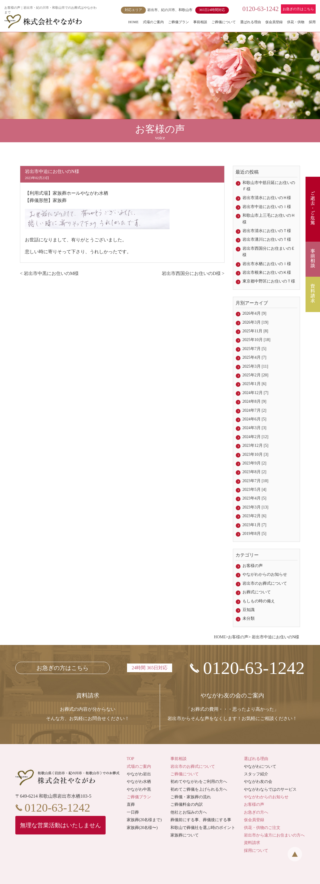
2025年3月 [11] (255, 366)
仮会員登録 (274, 22)
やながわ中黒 (139, 789)
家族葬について (184, 835)
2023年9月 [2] (254, 463)
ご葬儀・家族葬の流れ (190, 797)
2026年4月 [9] (254, 313)
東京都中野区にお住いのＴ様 (268, 281)
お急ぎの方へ (256, 812)
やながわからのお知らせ (264, 574)
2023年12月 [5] (255, 445)
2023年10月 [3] (255, 454)
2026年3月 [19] (255, 322)
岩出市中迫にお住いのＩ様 (266, 207)
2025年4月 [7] (254, 357)
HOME (133, 22)
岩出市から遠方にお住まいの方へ (274, 835)
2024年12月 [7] (255, 393)
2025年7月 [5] (254, 349)
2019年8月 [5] (254, 533)
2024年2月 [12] (255, 437)
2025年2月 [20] (255, 375)
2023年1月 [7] (254, 525)
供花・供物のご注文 (262, 827)
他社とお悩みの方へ (188, 812)
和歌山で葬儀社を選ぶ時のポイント (202, 827)
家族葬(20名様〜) (142, 827)
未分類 (248, 618)
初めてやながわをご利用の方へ (198, 781)
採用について (256, 850)
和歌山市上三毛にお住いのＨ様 (268, 218)
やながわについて (260, 766)
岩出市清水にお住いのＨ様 (266, 198)
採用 (312, 22)
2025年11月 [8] (255, 331)
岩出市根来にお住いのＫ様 (266, 272)
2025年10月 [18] (256, 340)
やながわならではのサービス (270, 789)
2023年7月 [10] (255, 481)
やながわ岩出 (139, 774)
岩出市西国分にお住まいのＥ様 (268, 251)
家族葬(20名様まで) (144, 820)
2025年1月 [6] (254, 384)
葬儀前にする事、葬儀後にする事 (200, 820)
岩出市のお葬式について (264, 583)
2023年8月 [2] (254, 472)
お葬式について (256, 592)
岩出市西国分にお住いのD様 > (193, 273)
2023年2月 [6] (254, 516)
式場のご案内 (153, 22)
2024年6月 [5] (254, 419)
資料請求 (252, 843)
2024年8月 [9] (254, 401)
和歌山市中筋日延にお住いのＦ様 (268, 186)
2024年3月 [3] (254, 428)
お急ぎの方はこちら (298, 9)
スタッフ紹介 (256, 774)
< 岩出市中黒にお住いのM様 (49, 273)
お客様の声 (252, 566)
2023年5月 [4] (254, 489)
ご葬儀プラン (178, 22)
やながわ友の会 (258, 781)
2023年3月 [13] (255, 507)
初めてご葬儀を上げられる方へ (198, 789)
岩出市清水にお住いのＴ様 (266, 231)
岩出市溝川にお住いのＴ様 (266, 239)
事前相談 (200, 22)
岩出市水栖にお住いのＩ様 (266, 264)
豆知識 (248, 610)
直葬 (131, 804)
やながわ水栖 (139, 781)
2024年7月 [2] (254, 410)
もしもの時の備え (258, 601)
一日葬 (133, 812)
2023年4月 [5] (254, 498)
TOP (130, 759)
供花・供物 (295, 22)
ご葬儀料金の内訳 (186, 804)
